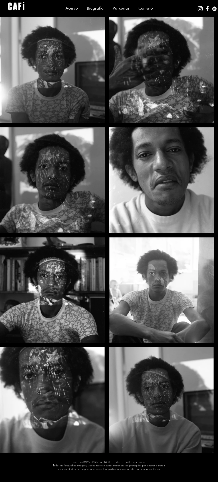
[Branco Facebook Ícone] (207, 8)
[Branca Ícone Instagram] (200, 8)
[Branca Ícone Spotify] (214, 8)
